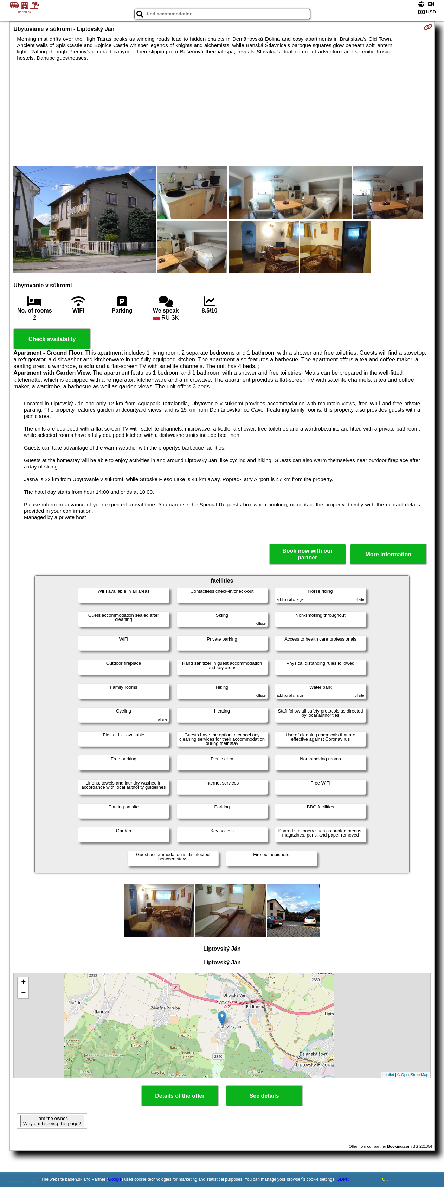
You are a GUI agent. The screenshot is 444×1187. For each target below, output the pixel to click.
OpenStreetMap (415, 1075)
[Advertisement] (222, 114)
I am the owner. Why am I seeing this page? (52, 1121)
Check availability (52, 339)
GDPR (343, 1179)
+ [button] (23, 982)
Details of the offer (179, 1096)
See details (264, 1096)
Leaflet (388, 1075)
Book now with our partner (307, 554)
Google (115, 1179)
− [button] (23, 993)
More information (388, 554)
